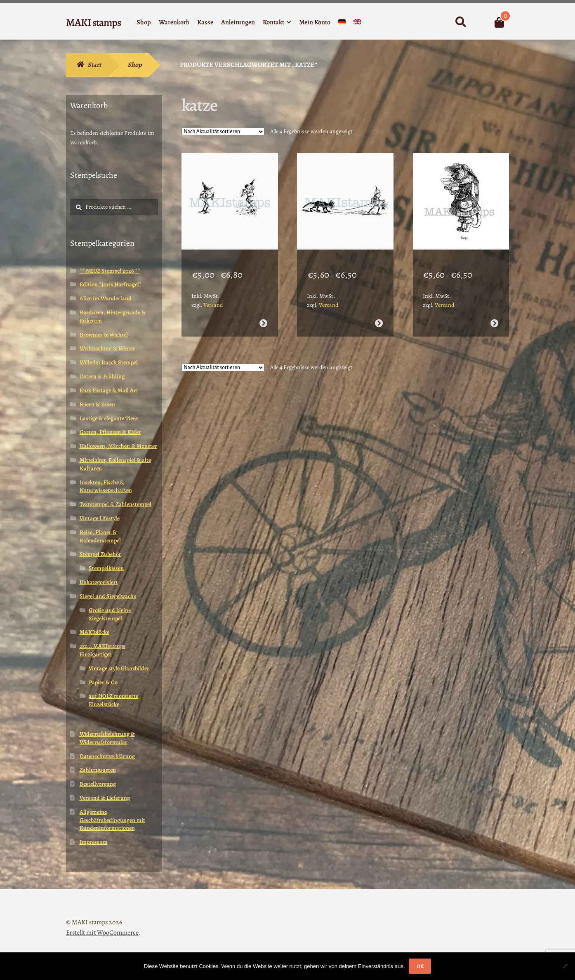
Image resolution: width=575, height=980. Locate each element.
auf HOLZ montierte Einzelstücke (113, 700)
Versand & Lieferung (105, 798)
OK (420, 966)
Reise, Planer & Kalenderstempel (100, 536)
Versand (213, 297)
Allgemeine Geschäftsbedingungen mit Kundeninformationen (112, 820)
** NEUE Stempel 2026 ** (110, 271)
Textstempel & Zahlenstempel (115, 504)
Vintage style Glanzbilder (119, 668)
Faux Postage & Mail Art (109, 390)
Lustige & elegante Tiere (109, 418)
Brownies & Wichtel (104, 335)
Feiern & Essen (97, 404)
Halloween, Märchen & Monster (118, 446)
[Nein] (565, 966)
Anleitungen (238, 22)
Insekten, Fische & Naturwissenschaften (106, 486)
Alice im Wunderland (106, 298)
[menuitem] (342, 23)
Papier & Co (103, 682)
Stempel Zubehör (100, 554)
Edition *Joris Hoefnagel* (110, 284)
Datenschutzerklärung (107, 756)
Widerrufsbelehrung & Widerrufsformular (107, 738)
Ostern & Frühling (102, 376)
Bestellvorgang (98, 784)
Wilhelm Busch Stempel (109, 362)
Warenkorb (174, 22)
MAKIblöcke (94, 632)
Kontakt (273, 22)
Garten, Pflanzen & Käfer (110, 432)
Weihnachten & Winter (107, 348)
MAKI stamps (93, 22)
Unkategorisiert (99, 582)
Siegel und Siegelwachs (108, 596)
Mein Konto (314, 22)
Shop (144, 22)
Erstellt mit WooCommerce (102, 932)
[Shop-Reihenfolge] (222, 131)
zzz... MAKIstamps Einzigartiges (102, 650)
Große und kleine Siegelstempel (110, 614)
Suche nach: (460, 22)
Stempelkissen (106, 568)
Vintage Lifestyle (100, 518)
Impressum (94, 842)
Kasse (205, 22)
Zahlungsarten (98, 770)
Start (94, 64)
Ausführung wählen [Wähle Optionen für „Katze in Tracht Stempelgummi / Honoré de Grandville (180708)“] (494, 315)
